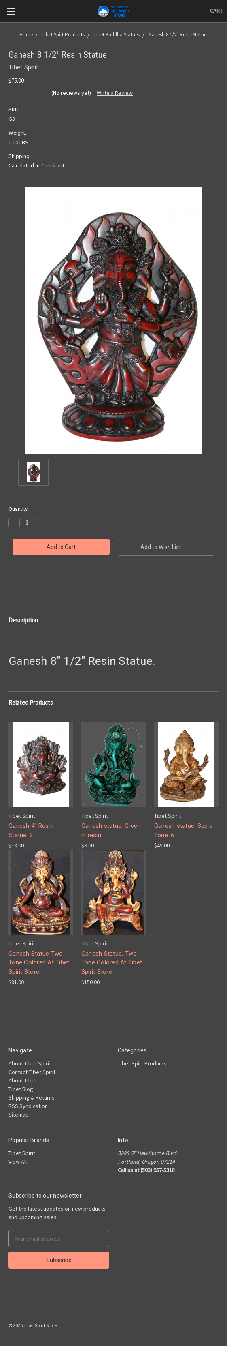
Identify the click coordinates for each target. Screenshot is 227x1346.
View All (17, 1161)
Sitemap (18, 1114)
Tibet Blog (20, 1089)
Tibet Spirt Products (142, 1063)
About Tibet (22, 1080)
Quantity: (18, 509)
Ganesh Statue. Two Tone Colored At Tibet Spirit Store (111, 962)
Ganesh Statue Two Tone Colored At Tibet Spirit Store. (38, 962)
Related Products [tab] (30, 702)
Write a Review (115, 92)
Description (23, 620)
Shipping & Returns (31, 1097)
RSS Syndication (28, 1106)
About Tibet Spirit (29, 1063)
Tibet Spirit (21, 1153)
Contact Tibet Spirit (31, 1072)
